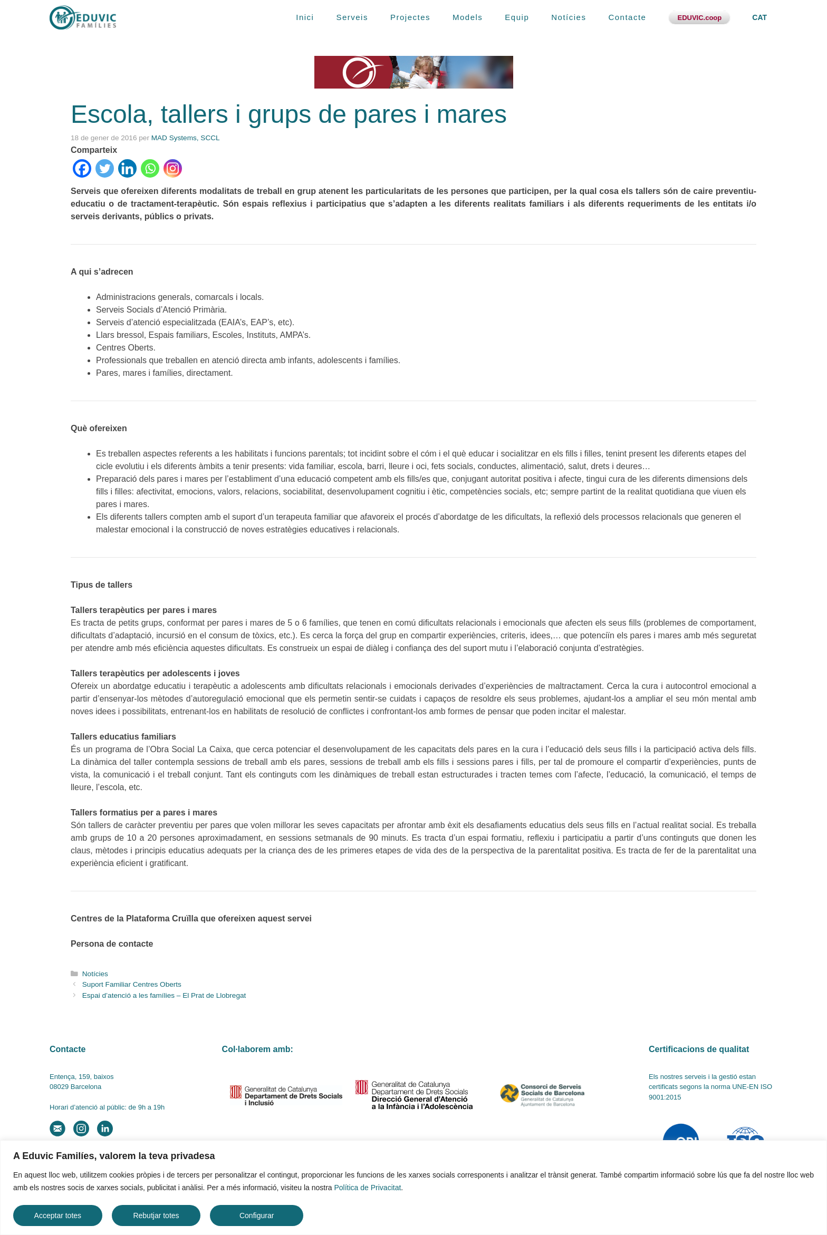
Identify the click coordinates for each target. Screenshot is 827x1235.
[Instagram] (172, 168)
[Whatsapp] (150, 168)
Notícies (568, 17)
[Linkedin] (127, 168)
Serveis (352, 17)
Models (468, 17)
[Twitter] (104, 168)
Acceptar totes (58, 1215)
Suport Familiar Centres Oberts (131, 984)
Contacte (627, 17)
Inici (305, 17)
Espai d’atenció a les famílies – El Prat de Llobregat (164, 995)
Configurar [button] (256, 1215)
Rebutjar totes (156, 1215)
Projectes (410, 17)
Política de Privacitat (367, 1187)
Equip (517, 17)
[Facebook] (82, 168)
